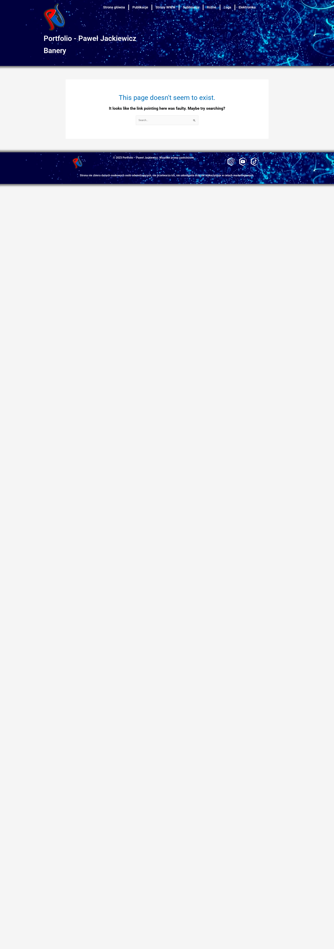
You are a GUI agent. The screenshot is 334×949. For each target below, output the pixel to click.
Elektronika (247, 7)
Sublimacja (191, 7)
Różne (211, 7)
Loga (227, 7)
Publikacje (140, 7)
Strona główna (114, 7)
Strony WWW (165, 7)
